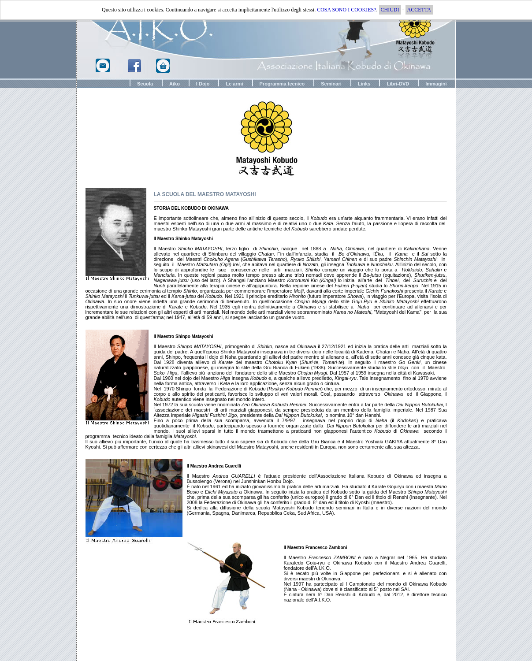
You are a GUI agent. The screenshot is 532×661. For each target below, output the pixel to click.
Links (364, 83)
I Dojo (203, 83)
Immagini (435, 83)
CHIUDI (390, 10)
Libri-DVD (398, 83)
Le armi (234, 83)
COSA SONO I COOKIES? (346, 10)
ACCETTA (419, 10)
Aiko (174, 83)
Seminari (331, 83)
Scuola (145, 83)
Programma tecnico (282, 83)
